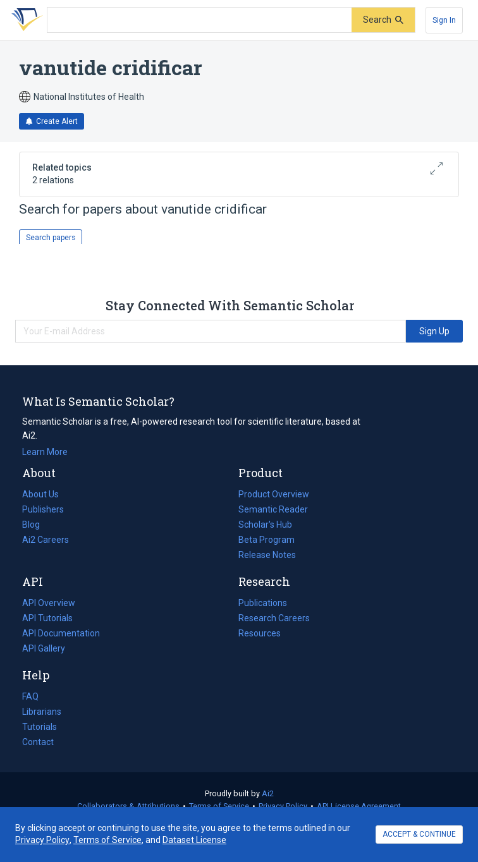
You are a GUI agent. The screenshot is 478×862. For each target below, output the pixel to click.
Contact (38, 742)
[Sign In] (444, 20)
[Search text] (199, 20)
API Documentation (61, 633)
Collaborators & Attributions (128, 806)
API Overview (48, 603)
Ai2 (268, 793)
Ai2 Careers (45, 539)
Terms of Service (219, 806)
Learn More (45, 452)
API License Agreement (359, 806)
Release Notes (267, 555)
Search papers (50, 237)
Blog (36, 524)
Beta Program (266, 540)
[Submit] (383, 20)
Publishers (43, 509)
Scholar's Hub (265, 524)
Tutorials (39, 727)
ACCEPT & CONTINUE (419, 834)
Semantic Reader (273, 509)
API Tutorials (47, 618)
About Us (40, 494)
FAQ (30, 696)
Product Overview (273, 494)
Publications (262, 602)
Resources (259, 633)
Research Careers (274, 618)
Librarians (41, 712)
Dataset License (194, 840)
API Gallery (43, 648)
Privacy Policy (283, 806)
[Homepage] (24, 20)
